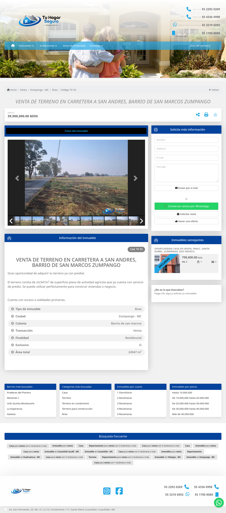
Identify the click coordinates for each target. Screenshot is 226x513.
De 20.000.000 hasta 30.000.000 (190, 403)
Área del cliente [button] (199, 45)
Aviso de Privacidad (74, 45)
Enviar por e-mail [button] (186, 187)
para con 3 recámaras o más (160, 445)
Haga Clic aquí (162, 293)
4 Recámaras (124, 408)
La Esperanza (14, 408)
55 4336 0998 (211, 17)
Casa (65, 392)
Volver (214, 89)
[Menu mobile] (13, 46)
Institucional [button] (47, 45)
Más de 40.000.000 (183, 414)
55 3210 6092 (211, 25)
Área (54, 89)
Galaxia (11, 414)
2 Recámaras (124, 397)
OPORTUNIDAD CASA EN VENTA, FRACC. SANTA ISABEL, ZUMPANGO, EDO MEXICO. (181, 250)
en (62, 451)
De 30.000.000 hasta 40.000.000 (190, 408)
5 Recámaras (124, 414)
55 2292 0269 (211, 9)
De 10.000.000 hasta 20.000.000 (190, 397)
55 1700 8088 (211, 33)
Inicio (12, 89)
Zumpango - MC (39, 89)
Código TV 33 (68, 89)
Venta (23, 89)
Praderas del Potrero (19, 392)
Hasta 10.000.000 (182, 392)
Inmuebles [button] (25, 45)
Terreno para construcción (77, 408)
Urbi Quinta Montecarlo (20, 403)
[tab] (20, 131)
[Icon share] (107, 491)
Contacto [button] (95, 45)
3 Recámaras (124, 403)
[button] (18, 178)
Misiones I (13, 397)
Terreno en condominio (75, 403)
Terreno (66, 397)
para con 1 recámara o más (112, 462)
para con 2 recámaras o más (28, 446)
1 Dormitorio (124, 392)
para (63, 445)
